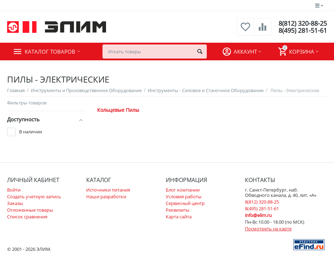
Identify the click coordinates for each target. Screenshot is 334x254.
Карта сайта (179, 216)
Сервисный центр (185, 203)
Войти (13, 190)
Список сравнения (27, 216)
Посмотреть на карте (268, 228)
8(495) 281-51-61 (303, 30)
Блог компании (183, 190)
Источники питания (108, 190)
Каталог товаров (50, 51)
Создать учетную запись (34, 196)
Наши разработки (106, 196)
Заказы (15, 203)
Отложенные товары (30, 210)
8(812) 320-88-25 (303, 23)
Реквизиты (177, 210)
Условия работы (183, 196)
